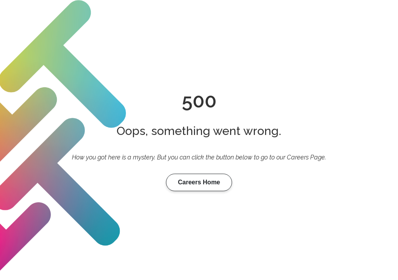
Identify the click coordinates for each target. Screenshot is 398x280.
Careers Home (199, 182)
